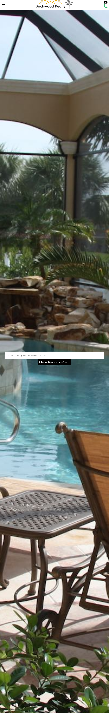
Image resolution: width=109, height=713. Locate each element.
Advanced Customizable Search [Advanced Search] (54, 362)
